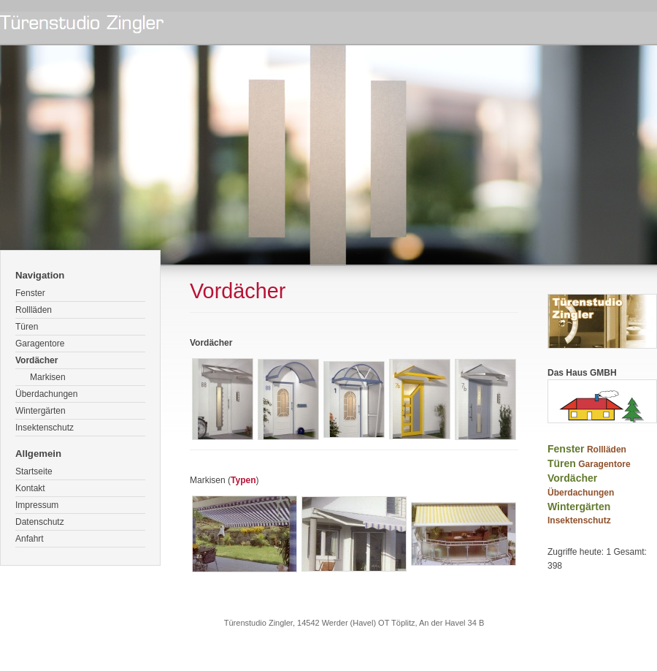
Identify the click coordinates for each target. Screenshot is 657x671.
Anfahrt (29, 539)
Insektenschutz (44, 427)
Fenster (30, 293)
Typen (243, 480)
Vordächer (36, 360)
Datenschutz (39, 522)
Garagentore (39, 343)
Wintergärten (40, 411)
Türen (26, 327)
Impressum (36, 505)
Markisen (48, 377)
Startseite (34, 471)
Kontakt (30, 488)
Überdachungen (46, 394)
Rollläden (33, 310)
